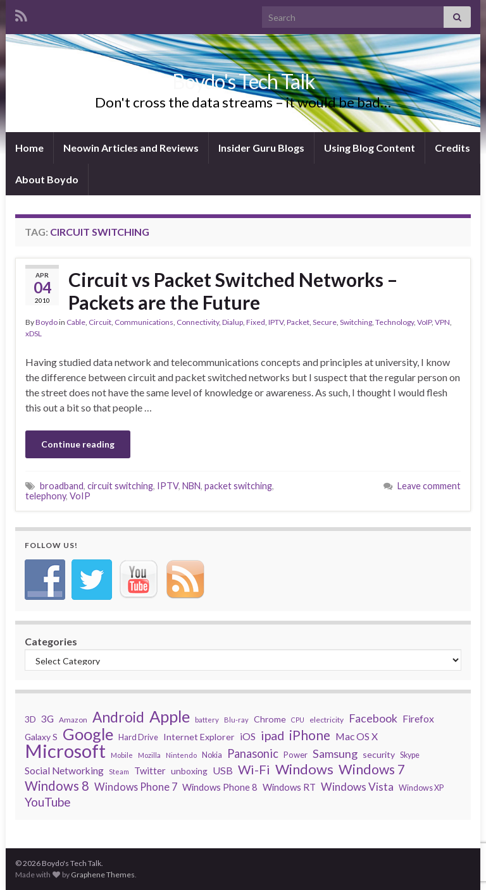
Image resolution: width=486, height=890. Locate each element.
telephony (45, 496)
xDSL (33, 333)
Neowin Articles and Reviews (131, 148)
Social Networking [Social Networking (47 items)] (64, 770)
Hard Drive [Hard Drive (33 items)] (138, 737)
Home (29, 148)
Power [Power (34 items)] (296, 755)
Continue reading (78, 444)
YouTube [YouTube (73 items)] (48, 802)
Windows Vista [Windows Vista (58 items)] (357, 786)
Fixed (255, 322)
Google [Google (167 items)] (88, 734)
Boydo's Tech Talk (243, 81)
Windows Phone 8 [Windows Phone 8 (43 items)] (220, 787)
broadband (62, 485)
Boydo (46, 322)
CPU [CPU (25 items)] (297, 720)
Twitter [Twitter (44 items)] (150, 770)
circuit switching (120, 485)
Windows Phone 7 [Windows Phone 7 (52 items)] (135, 787)
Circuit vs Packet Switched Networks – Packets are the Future (232, 291)
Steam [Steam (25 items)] (119, 771)
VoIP (424, 322)
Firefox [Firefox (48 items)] (418, 718)
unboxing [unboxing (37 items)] (189, 770)
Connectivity (198, 322)
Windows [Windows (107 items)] (304, 769)
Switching (356, 322)
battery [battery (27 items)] (207, 720)
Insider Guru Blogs (261, 148)
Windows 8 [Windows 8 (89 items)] (57, 786)
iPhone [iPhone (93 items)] (309, 735)
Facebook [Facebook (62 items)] (373, 718)
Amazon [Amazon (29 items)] (73, 719)
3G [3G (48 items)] (47, 718)
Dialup (232, 322)
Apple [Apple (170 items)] (169, 716)
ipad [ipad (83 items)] (272, 735)
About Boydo (46, 179)
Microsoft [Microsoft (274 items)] (65, 751)
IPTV (276, 322)
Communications (144, 322)
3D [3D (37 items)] (30, 719)
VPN (442, 322)
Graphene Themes (103, 874)
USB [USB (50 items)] (223, 770)
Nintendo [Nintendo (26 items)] (181, 755)
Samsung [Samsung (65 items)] (335, 753)
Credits (452, 148)
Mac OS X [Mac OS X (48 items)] (356, 736)
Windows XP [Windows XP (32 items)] (421, 788)
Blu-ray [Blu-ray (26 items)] (236, 720)
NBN (191, 485)
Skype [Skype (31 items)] (410, 755)
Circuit (100, 322)
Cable (75, 322)
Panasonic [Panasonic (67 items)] (252, 753)
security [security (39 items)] (379, 754)
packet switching (238, 485)
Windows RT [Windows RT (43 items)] (289, 787)
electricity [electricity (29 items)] (326, 719)
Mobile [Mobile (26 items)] (122, 755)
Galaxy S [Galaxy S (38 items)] (41, 736)
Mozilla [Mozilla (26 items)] (149, 755)
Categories (51, 641)
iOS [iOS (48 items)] (248, 736)
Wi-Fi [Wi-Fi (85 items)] (254, 769)
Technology (394, 322)
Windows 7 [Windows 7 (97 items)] (372, 769)
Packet (298, 322)
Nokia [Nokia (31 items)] (212, 755)
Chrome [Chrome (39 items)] (270, 719)
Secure (325, 322)
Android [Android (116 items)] (118, 717)
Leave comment (429, 485)
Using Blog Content (369, 148)
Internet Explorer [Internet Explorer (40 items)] (199, 736)
